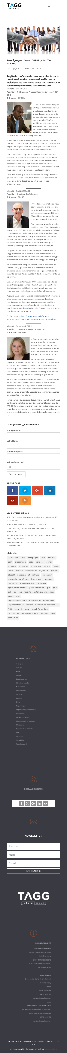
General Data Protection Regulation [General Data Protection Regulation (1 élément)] (32, 570)
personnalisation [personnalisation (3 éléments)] (36, 588)
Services (23, 694)
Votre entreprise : (15, 451)
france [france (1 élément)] (55, 566)
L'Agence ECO (51, 1049)
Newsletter (24, 689)
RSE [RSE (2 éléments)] (18, 596)
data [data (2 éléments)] (31, 562)
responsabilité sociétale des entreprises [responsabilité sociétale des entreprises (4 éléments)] (36, 592)
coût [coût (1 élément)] (10, 562)
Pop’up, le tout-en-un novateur (21, 524)
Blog (22, 677)
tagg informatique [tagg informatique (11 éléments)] (40, 609)
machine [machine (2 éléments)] (48, 579)
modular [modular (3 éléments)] (42, 583)
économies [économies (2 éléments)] (13, 618)
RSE (22, 723)
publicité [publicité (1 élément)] (12, 592)
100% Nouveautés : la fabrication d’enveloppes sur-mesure (33, 542)
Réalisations (24, 691)
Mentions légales (26, 686)
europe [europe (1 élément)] (47, 566)
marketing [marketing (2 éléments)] (12, 583)
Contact (23, 680)
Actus (39, 68)
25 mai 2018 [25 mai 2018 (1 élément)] (13, 558)
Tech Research (25, 731)
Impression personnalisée (28, 706)
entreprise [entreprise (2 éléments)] (23, 566)
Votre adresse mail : (16, 462)
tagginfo (15, 68)
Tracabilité (24, 728)
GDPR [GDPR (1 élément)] (10, 570)
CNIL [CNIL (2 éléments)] (43, 558)
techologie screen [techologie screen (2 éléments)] (30, 613)
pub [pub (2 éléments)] (55, 588)
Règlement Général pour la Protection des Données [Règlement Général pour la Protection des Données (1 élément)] (31, 600)
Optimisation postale (27, 720)
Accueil (23, 674)
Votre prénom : (14, 430)
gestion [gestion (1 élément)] (54, 570)
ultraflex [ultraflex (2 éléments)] (44, 613)
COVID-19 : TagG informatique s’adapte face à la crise (30, 528)
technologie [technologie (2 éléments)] (13, 613)
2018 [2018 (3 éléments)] (23, 558)
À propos (23, 671)
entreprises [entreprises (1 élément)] (36, 566)
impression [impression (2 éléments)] (47, 575)
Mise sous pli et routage (27, 714)
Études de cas (25, 683)
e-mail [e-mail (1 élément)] (49, 562)
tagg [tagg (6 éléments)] (27, 609)
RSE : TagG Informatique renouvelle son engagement (31, 517)
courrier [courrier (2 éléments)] (51, 558)
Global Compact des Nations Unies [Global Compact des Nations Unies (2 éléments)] (23, 575)
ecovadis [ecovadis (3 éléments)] (12, 566)
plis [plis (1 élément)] (48, 588)
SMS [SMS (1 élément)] (10, 609)
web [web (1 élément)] (53, 613)
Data (22, 700)
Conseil (23, 697)
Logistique (24, 708)
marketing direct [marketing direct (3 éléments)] (27, 583)
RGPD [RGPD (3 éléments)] (10, 596)
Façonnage (24, 703)
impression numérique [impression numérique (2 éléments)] (18, 579)
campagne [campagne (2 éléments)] (33, 558)
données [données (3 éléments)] (39, 562)
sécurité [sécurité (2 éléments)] (18, 609)
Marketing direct (25, 711)
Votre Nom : (12, 441)
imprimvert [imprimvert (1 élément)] (36, 579)
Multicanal (24, 717)
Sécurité (23, 726)
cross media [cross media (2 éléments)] (20, 562)
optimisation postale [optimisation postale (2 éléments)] (17, 588)
